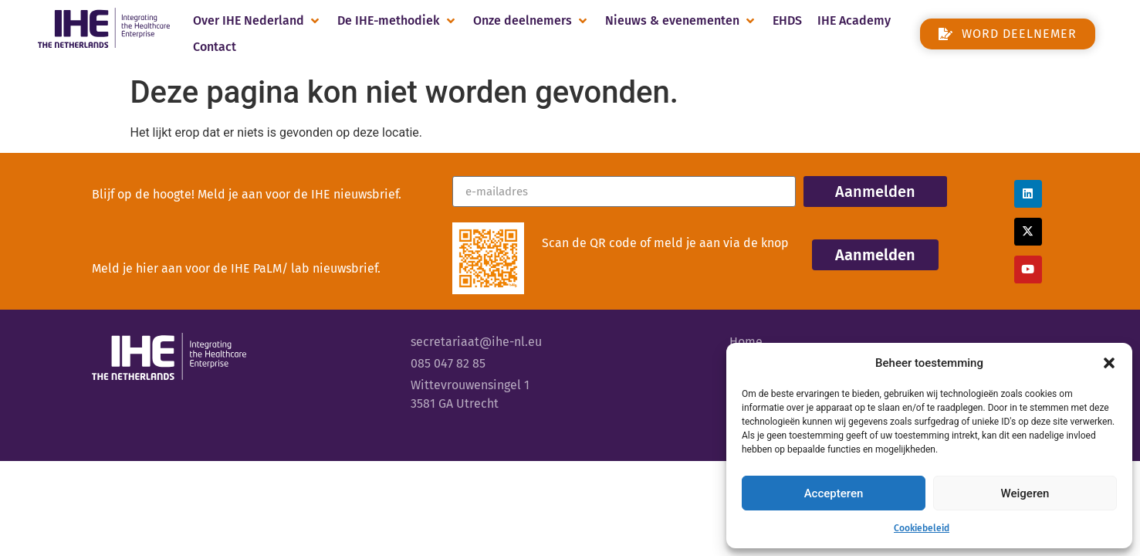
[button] (1109, 363)
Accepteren (834, 493)
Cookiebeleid (921, 528)
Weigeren (1025, 493)
